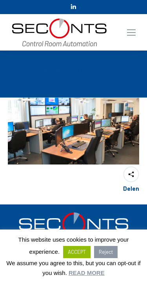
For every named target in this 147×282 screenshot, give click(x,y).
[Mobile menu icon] (131, 32)
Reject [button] (106, 252)
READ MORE (87, 272)
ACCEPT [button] (77, 252)
